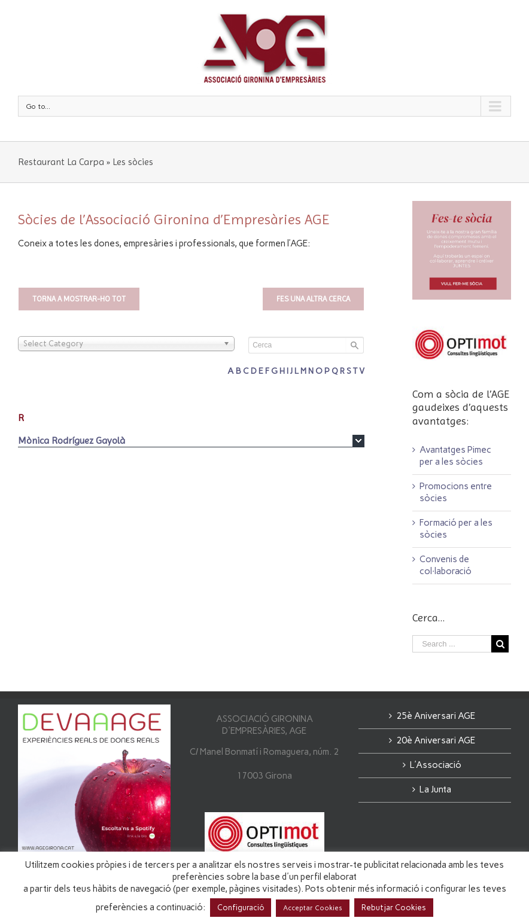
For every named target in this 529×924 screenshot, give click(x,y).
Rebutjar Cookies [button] (393, 907)
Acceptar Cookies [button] (312, 908)
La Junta (435, 789)
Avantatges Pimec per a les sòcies (455, 455)
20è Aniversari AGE (435, 740)
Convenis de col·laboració (445, 565)
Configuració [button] (240, 907)
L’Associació (435, 765)
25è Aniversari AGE (435, 715)
